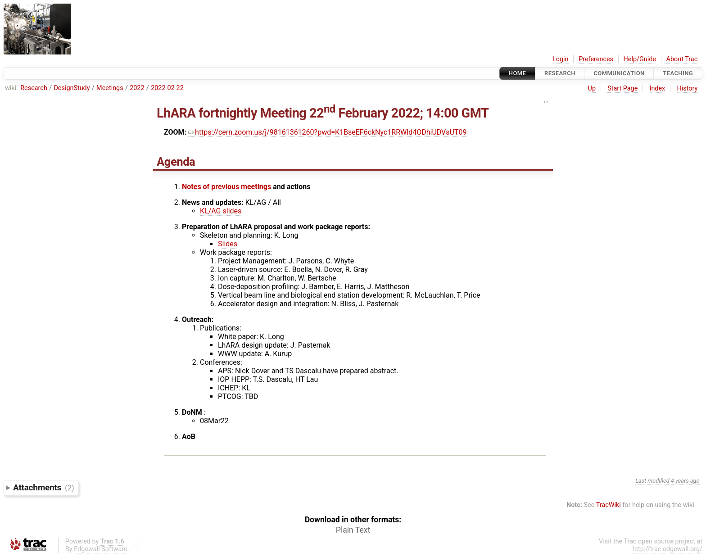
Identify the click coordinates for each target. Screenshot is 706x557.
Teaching (678, 73)
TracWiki (608, 505)
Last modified (652, 480)
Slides (227, 244)
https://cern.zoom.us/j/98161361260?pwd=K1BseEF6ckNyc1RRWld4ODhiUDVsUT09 (327, 132)
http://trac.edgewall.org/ (667, 549)
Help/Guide (640, 59)
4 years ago (685, 480)
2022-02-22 (167, 88)
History (687, 88)
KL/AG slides (220, 211)
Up (592, 88)
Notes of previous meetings (226, 186)
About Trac (682, 59)
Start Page (622, 88)
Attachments (43, 487)
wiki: (11, 88)
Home (517, 73)
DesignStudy (72, 88)
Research (559, 73)
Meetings (109, 88)
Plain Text (353, 529)
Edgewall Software (100, 549)
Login (560, 59)
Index (657, 88)
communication (618, 73)
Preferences (596, 59)
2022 (137, 88)
